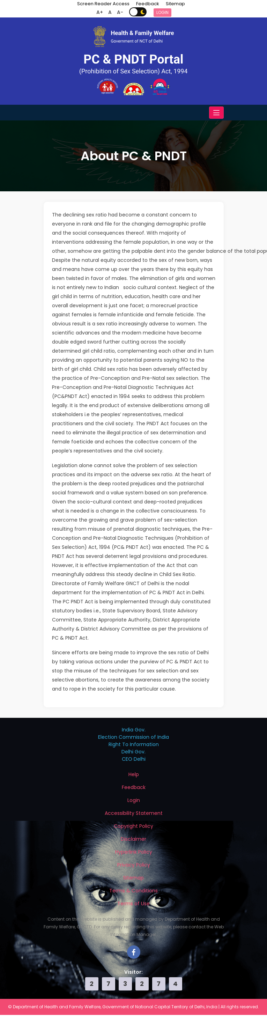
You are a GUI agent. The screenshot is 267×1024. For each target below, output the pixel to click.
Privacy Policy (133, 864)
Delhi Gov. (133, 751)
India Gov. (134, 729)
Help (133, 774)
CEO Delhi (134, 759)
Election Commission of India (133, 737)
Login (162, 12)
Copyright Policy (133, 826)
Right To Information (134, 744)
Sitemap (175, 3)
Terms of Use (133, 903)
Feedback (147, 3)
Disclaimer (133, 838)
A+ (99, 12)
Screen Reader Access (103, 3)
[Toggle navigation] (216, 112)
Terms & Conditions (133, 890)
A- (120, 12)
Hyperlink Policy (133, 851)
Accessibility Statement (134, 813)
